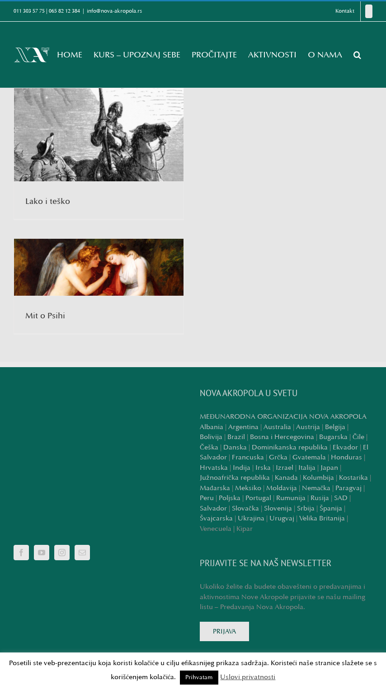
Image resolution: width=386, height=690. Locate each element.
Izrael (284, 467)
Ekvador (345, 447)
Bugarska (333, 437)
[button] (357, 55)
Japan (329, 467)
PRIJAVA (224, 631)
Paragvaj (348, 488)
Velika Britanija (322, 518)
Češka (209, 447)
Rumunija (291, 498)
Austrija (308, 427)
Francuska (248, 457)
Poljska (229, 498)
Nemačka (316, 488)
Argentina (243, 427)
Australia (277, 427)
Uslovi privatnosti (247, 677)
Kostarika (353, 477)
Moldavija (281, 488)
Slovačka (245, 508)
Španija (331, 508)
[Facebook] (368, 11)
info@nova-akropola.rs (114, 11)
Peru (207, 498)
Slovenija (278, 508)
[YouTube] (41, 552)
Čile (358, 437)
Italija (306, 467)
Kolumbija (318, 477)
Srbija (306, 508)
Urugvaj (281, 518)
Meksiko (248, 488)
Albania (211, 427)
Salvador (213, 508)
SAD (341, 498)
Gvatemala (309, 457)
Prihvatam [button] (199, 677)
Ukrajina (251, 518)
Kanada (286, 477)
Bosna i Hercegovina (282, 437)
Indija (241, 467)
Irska (263, 467)
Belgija (335, 427)
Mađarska (215, 488)
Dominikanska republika (290, 447)
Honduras (346, 457)
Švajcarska (216, 518)
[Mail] (82, 552)
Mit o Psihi (45, 316)
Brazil (236, 437)
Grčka (278, 457)
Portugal (258, 498)
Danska (235, 447)
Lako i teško (47, 201)
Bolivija (211, 437)
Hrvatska (214, 467)
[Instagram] (62, 552)
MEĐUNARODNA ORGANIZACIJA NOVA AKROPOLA (283, 416)
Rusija (320, 498)
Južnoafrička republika (235, 477)
